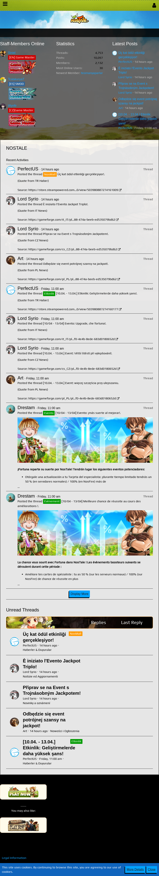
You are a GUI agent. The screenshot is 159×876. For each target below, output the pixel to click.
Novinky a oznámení (36, 703)
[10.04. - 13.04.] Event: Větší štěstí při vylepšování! (77, 353)
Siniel (11, 52)
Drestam (26, 407)
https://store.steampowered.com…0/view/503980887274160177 (73, 309)
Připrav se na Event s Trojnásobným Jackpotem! (75, 234)
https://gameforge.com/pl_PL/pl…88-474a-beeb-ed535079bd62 (72, 279)
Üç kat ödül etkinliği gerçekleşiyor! (81, 174)
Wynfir (12, 105)
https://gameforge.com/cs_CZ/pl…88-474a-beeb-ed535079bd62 (72, 249)
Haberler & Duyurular (37, 650)
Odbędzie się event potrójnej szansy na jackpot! (75, 264)
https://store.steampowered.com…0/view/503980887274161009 (73, 190)
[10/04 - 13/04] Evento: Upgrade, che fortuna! (74, 323)
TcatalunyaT (16, 79)
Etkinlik (76, 741)
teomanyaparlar (92, 73)
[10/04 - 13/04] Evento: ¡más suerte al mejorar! (87, 413)
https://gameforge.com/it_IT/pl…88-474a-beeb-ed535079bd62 (71, 219)
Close (152, 869)
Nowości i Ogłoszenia (64, 731)
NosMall (75, 633)
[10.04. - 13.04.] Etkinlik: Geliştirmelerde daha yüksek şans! (137, 119)
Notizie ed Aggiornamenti (40, 676)
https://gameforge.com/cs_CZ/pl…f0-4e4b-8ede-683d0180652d (72, 368)
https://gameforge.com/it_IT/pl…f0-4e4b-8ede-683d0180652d (71, 339)
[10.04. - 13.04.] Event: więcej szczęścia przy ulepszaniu (80, 383)
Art (120, 108)
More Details (135, 869)
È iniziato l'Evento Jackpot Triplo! (65, 204)
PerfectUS (125, 62)
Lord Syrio (125, 77)
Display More (79, 593)
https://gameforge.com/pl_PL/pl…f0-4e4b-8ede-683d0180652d (72, 398)
